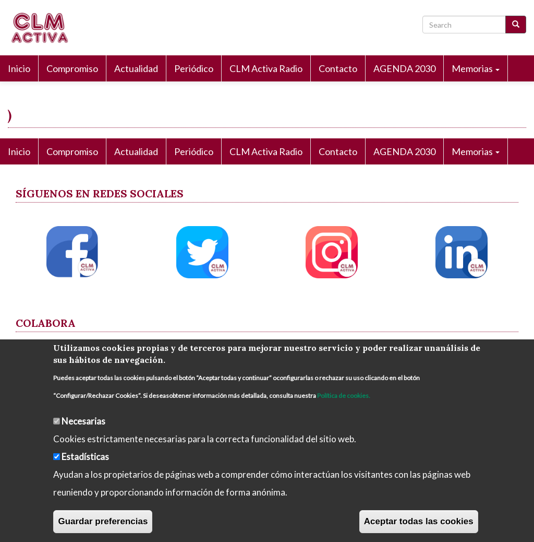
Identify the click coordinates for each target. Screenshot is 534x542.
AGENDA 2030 (404, 68)
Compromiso (72, 68)
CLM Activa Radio (265, 68)
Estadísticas (85, 456)
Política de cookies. (343, 395)
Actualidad (136, 68)
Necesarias (83, 421)
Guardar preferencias (103, 521)
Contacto (338, 68)
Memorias (476, 68)
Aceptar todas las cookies (419, 521)
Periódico (193, 68)
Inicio (19, 68)
